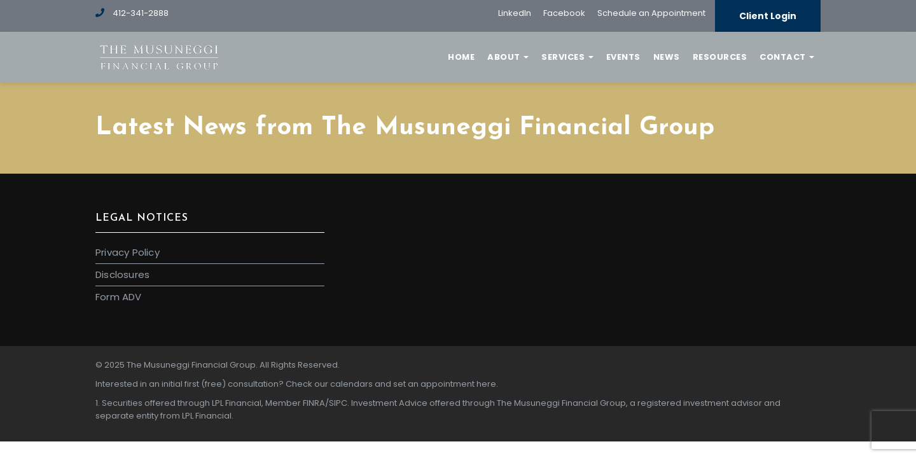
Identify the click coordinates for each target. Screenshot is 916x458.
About (508, 57)
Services (567, 57)
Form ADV (118, 296)
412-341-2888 (132, 13)
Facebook (564, 13)
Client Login (767, 16)
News (666, 57)
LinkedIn (514, 13)
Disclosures (122, 274)
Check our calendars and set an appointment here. (392, 384)
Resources (720, 57)
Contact (787, 57)
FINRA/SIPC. (326, 403)
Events (623, 57)
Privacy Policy (127, 252)
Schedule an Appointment (651, 13)
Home (461, 57)
